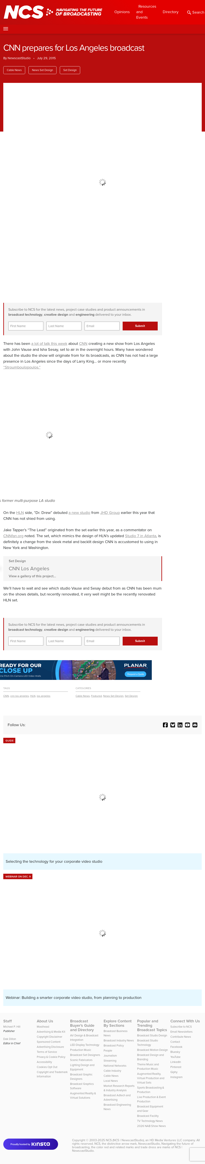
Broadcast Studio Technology (147, 1042)
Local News (111, 1081)
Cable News (14, 70)
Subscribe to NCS (181, 1027)
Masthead (43, 1027)
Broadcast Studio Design (152, 1035)
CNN (83, 343)
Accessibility (44, 1062)
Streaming (110, 1061)
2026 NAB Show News (151, 1126)
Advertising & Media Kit (51, 1032)
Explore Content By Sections (118, 1023)
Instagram (176, 1077)
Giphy (173, 1072)
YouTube (175, 1057)
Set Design (70, 70)
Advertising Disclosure (50, 1047)
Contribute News (180, 1037)
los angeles (43, 696)
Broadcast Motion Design (152, 1050)
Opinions (122, 12)
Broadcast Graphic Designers (81, 1076)
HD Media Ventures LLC (166, 1140)
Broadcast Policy (114, 1045)
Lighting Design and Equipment (82, 1067)
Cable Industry (112, 1071)
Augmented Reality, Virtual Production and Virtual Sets (150, 1078)
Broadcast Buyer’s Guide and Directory (82, 1025)
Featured (96, 696)
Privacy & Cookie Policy (51, 1057)
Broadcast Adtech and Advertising (117, 1097)
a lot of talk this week (49, 343)
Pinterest (175, 1067)
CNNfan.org (13, 536)
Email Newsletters (181, 1032)
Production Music (80, 1050)
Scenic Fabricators (81, 1060)
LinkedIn (175, 1062)
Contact (175, 1042)
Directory (170, 12)
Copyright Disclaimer (49, 1037)
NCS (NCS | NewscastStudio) (125, 1140)
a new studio (79, 512)
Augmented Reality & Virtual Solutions (83, 1095)
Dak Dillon (9, 1039)
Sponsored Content (48, 1042)
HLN (20, 512)
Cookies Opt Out (47, 1067)
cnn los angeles (19, 696)
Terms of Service (47, 1052)
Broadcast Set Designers (85, 1055)
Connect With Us (185, 1021)
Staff (7, 1021)
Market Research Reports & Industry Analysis (119, 1088)
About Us (45, 1021)
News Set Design (42, 70)
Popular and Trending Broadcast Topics (152, 1025)
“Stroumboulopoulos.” (22, 367)
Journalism (110, 1055)
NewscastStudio (19, 58)
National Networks (115, 1066)
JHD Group (110, 512)
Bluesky (175, 1052)
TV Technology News (150, 1121)
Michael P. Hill (11, 1027)
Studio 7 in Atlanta (140, 536)
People (108, 1050)
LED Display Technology (84, 1045)
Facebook (176, 1047)
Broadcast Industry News (119, 1040)
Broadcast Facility (148, 1116)
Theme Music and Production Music (148, 1066)
